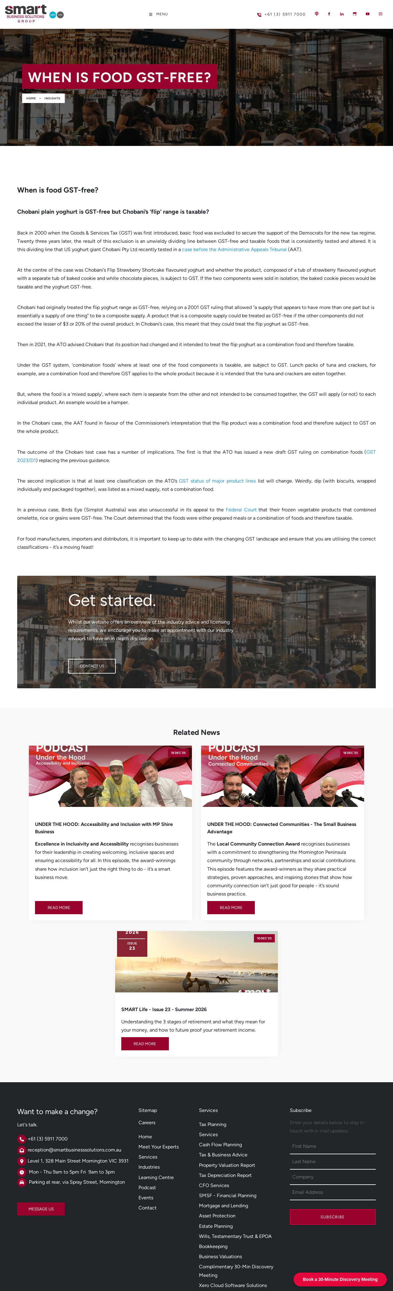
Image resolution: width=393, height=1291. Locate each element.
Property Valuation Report (227, 1070)
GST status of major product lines (217, 481)
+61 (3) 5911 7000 (271, 12)
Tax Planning (212, 1029)
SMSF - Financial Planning (227, 1100)
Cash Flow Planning (220, 1049)
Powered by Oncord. (142, 1273)
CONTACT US (80, 663)
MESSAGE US (29, 1111)
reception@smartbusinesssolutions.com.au (74, 1055)
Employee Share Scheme (226, 1221)
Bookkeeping (213, 1151)
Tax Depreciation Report (225, 1080)
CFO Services (214, 1090)
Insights (52, 98)
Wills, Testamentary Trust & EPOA (235, 1141)
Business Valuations (220, 1161)
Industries (149, 1072)
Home (31, 98)
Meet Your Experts (158, 1052)
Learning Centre (156, 1082)
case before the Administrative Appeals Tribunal (234, 249)
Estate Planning (216, 1131)
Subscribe (333, 1122)
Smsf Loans (211, 1200)
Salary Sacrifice (216, 1210)
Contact (147, 1113)
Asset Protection (217, 1121)
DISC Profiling (214, 1231)
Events (145, 1102)
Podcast (147, 1092)
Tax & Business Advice (223, 1060)
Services (147, 1062)
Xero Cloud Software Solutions (233, 1190)
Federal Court (241, 510)
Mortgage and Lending (223, 1110)
